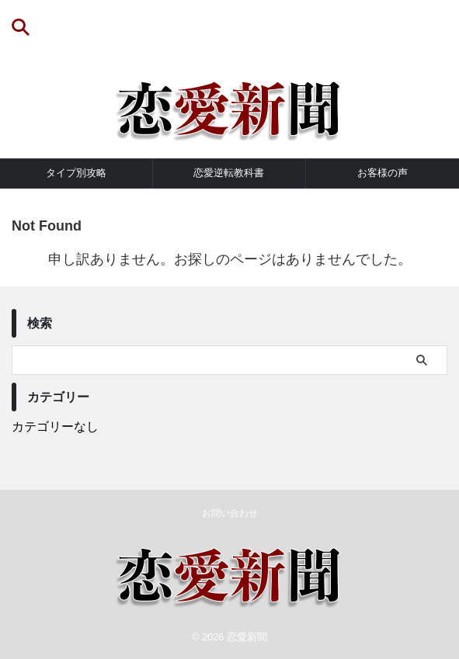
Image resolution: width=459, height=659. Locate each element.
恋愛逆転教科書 (228, 173)
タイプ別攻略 (76, 173)
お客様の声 (382, 173)
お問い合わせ (230, 513)
